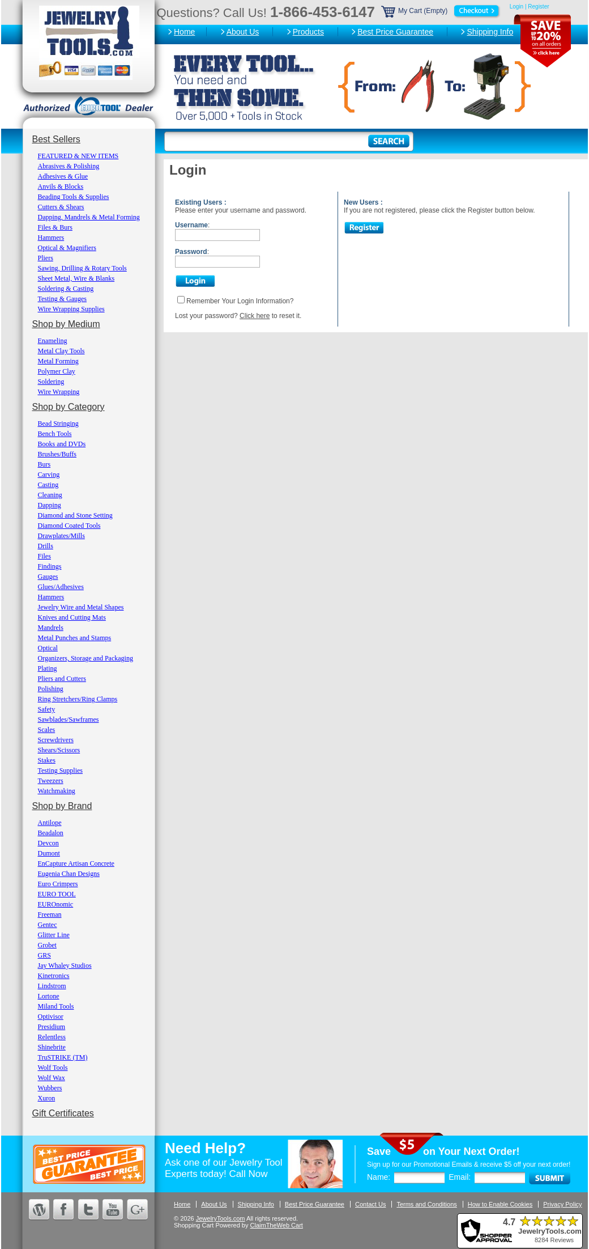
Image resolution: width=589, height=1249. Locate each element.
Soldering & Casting (66, 289)
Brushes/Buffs (57, 454)
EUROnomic (56, 904)
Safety (47, 709)
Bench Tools (55, 434)
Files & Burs (55, 227)
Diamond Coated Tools (69, 526)
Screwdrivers (56, 740)
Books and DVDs (62, 444)
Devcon (48, 843)
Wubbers (50, 1088)
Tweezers (50, 781)
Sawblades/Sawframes (68, 719)
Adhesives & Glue (63, 176)
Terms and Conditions (426, 1204)
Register (538, 6)
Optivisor (50, 1017)
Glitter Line (54, 935)
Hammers (51, 238)
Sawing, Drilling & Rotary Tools (82, 268)
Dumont (49, 853)
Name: (378, 1177)
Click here (255, 316)
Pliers (45, 258)
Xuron (47, 1098)
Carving (49, 475)
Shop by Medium (66, 324)
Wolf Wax (51, 1078)
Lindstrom (52, 986)
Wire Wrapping (59, 392)
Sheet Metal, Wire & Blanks (76, 278)
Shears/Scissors (59, 750)
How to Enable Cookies (500, 1204)
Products (308, 31)
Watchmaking (56, 791)
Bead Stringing (58, 423)
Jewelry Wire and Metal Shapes (81, 607)
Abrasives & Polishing (69, 166)
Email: (460, 1177)
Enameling (52, 341)
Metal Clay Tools (61, 351)
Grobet (47, 945)
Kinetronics (54, 976)
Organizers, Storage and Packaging (85, 658)
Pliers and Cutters (62, 679)
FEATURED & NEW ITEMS (78, 156)
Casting (48, 485)
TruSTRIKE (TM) (63, 1057)
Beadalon (50, 833)
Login (516, 6)
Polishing (50, 689)
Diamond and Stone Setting (75, 515)
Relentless (52, 1037)
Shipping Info (490, 31)
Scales (47, 730)
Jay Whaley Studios (65, 965)
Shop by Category (68, 407)
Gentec (47, 925)
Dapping (49, 505)
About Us (243, 31)
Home (184, 31)
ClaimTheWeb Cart (276, 1225)
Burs (44, 464)
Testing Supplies (60, 770)
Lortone (48, 996)
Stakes (47, 760)
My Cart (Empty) (441, 11)
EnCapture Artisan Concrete (76, 863)
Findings (50, 566)
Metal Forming (58, 361)
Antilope (50, 823)
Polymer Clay (56, 371)
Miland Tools (56, 1006)
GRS (44, 955)
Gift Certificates (63, 1113)
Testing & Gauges (62, 299)
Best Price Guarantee (395, 31)
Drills (45, 546)
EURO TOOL (57, 894)
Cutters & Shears (61, 207)
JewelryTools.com (220, 1218)
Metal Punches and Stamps (75, 638)
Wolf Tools (53, 1068)
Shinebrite (52, 1047)
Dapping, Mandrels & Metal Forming (89, 217)
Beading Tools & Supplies (73, 197)
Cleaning (50, 495)
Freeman (50, 914)
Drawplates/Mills (61, 536)
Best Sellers (56, 139)
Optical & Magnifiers (67, 248)
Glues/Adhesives (61, 587)
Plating (47, 668)
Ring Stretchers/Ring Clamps (78, 699)
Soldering (51, 382)
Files (44, 556)
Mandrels (50, 628)
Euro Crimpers (58, 884)
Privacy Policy (562, 1204)
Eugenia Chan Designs (69, 874)
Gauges (48, 577)
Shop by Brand (62, 806)
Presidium (52, 1027)
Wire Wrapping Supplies (71, 309)
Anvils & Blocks (61, 186)
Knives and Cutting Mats (72, 617)
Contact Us (370, 1204)
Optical (48, 648)
